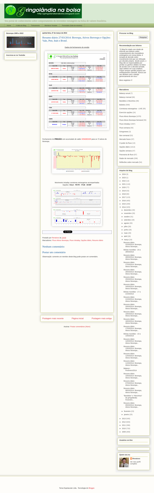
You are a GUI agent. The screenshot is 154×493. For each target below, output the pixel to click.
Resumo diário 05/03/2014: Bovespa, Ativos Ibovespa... (133, 405)
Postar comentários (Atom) (80, 327)
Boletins (122, 105)
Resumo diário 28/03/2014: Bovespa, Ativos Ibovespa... (133, 257)
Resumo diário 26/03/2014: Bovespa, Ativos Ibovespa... (133, 272)
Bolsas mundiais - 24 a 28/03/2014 (132, 251)
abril (126, 236)
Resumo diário (97, 240)
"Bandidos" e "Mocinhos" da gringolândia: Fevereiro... (133, 398)
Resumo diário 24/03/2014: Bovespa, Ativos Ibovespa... (133, 286)
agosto (126, 223)
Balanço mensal (125, 97)
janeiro (126, 414)
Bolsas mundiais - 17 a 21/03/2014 (132, 293)
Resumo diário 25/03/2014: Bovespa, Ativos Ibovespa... (133, 279)
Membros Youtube (51, 25)
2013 (124, 419)
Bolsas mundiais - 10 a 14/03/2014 (132, 335)
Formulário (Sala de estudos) (72, 25)
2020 (124, 187)
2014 (124, 207)
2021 (124, 184)
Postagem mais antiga (102, 318)
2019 (124, 191)
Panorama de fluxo (126, 155)
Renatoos (136, 459)
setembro (127, 220)
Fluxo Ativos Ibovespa (60, 240)
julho (126, 226)
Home (9, 25)
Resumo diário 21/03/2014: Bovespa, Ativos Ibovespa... (133, 299)
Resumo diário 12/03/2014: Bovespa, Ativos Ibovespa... (133, 356)
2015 (124, 204)
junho (126, 230)
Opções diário (86, 240)
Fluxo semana (124, 128)
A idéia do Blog (21, 25)
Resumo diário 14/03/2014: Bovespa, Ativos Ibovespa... (133, 341)
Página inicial (78, 318)
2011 (124, 425)
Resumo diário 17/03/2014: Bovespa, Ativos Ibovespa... (133, 328)
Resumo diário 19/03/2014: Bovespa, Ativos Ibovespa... (133, 314)
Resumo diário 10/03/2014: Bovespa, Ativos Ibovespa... (133, 376)
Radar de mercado (126, 158)
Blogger (91, 488)
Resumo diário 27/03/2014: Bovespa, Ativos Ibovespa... (133, 264)
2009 (124, 432)
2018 (124, 194)
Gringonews (123, 132)
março (126, 240)
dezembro (128, 210)
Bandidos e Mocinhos (127, 101)
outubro (127, 217)
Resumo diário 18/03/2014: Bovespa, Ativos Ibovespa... (133, 321)
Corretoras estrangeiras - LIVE (130, 109)
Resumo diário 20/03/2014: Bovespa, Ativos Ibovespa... (133, 306)
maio (126, 233)
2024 (124, 174)
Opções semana (125, 151)
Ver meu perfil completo (135, 463)
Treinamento (35, 25)
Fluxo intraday (75, 240)
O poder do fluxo (125, 143)
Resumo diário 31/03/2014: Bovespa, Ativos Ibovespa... (133, 245)
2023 (124, 178)
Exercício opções (125, 112)
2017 (124, 197)
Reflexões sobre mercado (129, 162)
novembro (128, 213)
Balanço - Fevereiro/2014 (130, 369)
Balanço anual (124, 93)
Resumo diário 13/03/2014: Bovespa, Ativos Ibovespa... (133, 348)
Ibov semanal (124, 135)
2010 (124, 428)
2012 (124, 422)
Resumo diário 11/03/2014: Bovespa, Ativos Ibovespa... (133, 363)
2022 (124, 181)
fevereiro (127, 411)
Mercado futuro (125, 139)
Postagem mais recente (53, 318)
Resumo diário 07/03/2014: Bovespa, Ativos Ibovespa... (133, 383)
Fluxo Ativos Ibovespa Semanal (131, 120)
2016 (124, 201)
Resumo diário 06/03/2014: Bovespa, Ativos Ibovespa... (133, 390)
